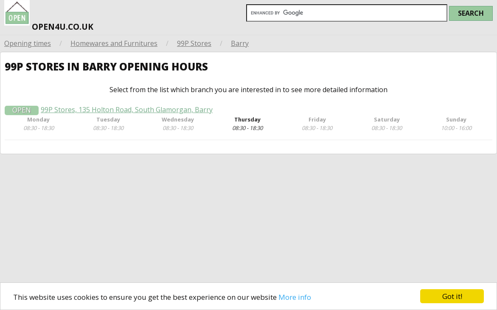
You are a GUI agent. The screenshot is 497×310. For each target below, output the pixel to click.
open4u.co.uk (48, 17)
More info (294, 297)
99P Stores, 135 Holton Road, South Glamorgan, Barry (127, 113)
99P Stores (194, 43)
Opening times (27, 43)
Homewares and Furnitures (113, 43)
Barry (240, 43)
